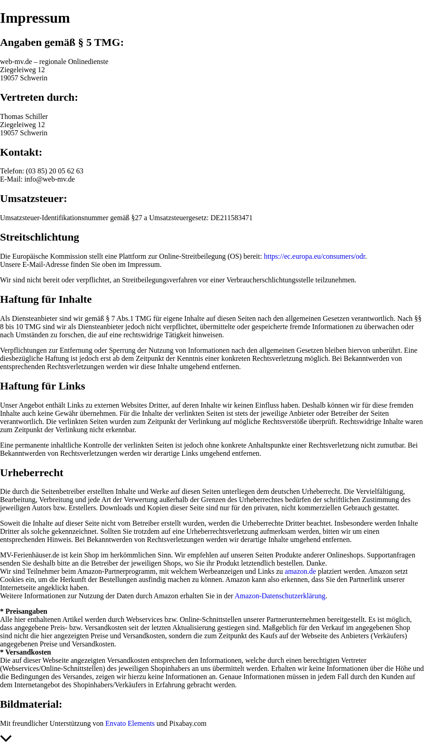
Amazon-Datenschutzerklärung (280, 596)
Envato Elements (130, 723)
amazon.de (300, 571)
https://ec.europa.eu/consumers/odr (314, 256)
